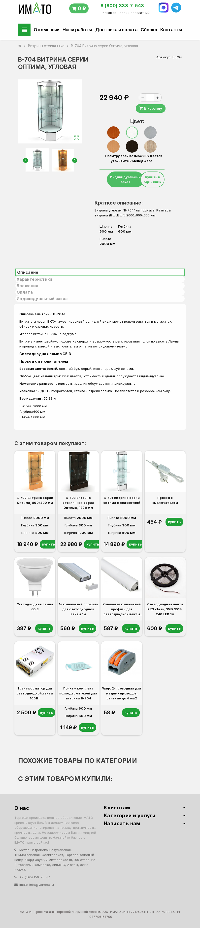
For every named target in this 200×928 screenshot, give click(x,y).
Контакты (171, 29)
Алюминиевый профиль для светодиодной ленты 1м (78, 609)
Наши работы (77, 29)
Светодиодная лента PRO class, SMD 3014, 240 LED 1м (165, 609)
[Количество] (150, 98)
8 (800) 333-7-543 (122, 5)
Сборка (149, 29)
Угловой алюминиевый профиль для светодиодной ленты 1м (121, 609)
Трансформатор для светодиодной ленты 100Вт (35, 693)
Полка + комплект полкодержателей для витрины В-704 (78, 693)
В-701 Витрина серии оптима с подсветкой (121, 500)
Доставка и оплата (116, 29)
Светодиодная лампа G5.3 (46, 354)
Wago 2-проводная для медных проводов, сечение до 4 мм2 (121, 693)
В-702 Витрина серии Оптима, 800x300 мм (35, 500)
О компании (46, 29)
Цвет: (133, 121)
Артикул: (163, 57)
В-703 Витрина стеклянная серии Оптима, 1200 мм (78, 503)
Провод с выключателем (43, 361)
